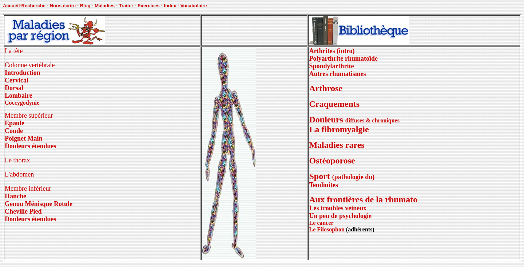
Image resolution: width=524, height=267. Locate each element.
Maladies (105, 5)
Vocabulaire (193, 5)
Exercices (149, 5)
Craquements (334, 104)
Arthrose (325, 88)
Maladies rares (336, 145)
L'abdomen (19, 174)
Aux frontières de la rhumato (363, 203)
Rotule (62, 203)
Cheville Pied (23, 211)
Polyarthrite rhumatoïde (343, 58)
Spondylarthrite (331, 66)
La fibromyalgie (339, 129)
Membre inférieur (28, 188)
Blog (85, 5)
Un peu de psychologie (340, 215)
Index (170, 5)
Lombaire (18, 95)
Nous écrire (63, 5)
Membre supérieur (29, 115)
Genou (15, 203)
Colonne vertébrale (30, 65)
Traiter (126, 5)
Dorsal (14, 88)
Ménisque (38, 203)
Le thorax (17, 160)
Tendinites (323, 185)
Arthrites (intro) (331, 50)
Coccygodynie (22, 103)
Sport (341, 176)
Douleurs (327, 119)
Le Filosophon (326, 229)
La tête (14, 50)
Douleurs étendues (30, 146)
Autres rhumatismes (337, 73)
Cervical (16, 80)
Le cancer (321, 223)
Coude (14, 130)
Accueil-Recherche (24, 5)
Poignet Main (24, 138)
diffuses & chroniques (372, 120)
